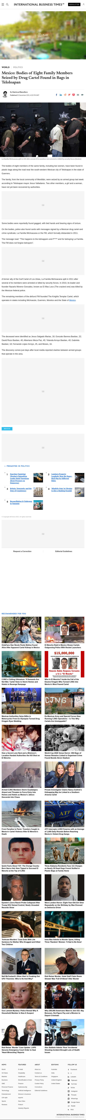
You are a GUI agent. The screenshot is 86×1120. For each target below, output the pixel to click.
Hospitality (21, 1073)
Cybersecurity (22, 1087)
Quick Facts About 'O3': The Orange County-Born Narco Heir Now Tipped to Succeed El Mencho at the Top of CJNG (21, 868)
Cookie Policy (39, 1083)
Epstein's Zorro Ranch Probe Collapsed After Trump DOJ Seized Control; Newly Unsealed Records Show (21, 905)
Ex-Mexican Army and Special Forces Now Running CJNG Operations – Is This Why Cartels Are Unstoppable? (63, 718)
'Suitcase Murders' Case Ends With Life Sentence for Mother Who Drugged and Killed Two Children (21, 942)
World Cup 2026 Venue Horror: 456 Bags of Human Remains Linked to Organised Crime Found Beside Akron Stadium (63, 755)
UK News (5, 1073)
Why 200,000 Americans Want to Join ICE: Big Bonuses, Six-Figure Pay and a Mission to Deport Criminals (64, 1013)
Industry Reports (23, 1108)
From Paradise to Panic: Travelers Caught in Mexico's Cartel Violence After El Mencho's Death (20, 831)
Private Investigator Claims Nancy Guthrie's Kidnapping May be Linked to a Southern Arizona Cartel (63, 792)
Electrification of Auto (25, 1080)
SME (3, 1083)
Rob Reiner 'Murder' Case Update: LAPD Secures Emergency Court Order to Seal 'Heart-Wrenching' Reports (19, 1050)
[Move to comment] (82, 95)
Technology (5, 1090)
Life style (4, 1097)
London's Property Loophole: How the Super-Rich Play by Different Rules (61, 477)
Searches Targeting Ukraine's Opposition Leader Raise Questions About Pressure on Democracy (19, 478)
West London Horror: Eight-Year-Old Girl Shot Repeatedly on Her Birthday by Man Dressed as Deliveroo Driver (64, 905)
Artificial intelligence (24, 1090)
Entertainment (6, 1094)
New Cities (21, 1101)
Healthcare (21, 1076)
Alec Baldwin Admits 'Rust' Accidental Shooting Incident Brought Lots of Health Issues (62, 1050)
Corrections (38, 1087)
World (3, 1069)
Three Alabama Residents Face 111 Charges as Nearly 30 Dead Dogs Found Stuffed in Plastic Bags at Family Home (63, 868)
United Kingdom (56, 1080)
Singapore (54, 1076)
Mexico (72, 300)
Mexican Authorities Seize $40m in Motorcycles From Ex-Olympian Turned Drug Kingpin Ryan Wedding (21, 718)
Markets (4, 1076)
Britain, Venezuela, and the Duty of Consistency (21, 489)
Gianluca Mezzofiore (20, 92)
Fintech (20, 1104)
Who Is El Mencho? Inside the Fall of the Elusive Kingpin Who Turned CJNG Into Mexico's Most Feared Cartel (62, 681)
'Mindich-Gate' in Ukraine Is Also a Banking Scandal (61, 489)
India (52, 1073)
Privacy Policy (39, 1080)
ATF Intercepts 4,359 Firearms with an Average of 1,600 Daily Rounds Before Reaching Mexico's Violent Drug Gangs (64, 831)
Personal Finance (7, 1087)
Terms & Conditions (41, 1076)
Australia (54, 1069)
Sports (4, 1101)
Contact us (38, 1073)
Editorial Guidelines (63, 551)
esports (20, 1097)
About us (37, 1069)
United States (55, 1083)
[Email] (78, 95)
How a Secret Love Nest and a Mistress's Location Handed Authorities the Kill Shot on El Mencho (21, 755)
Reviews (4, 1104)
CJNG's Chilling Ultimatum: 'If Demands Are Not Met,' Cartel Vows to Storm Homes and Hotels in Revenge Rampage (20, 681)
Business (5, 1080)
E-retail (20, 1069)
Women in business (24, 1094)
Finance (20, 1083)
